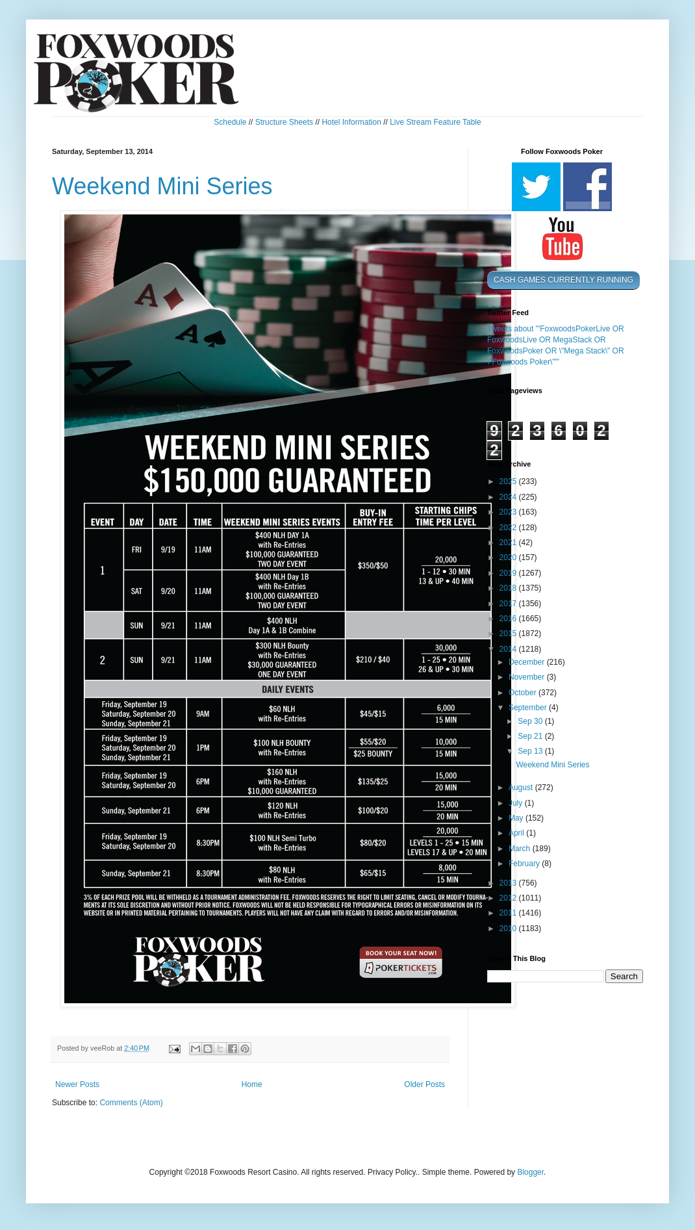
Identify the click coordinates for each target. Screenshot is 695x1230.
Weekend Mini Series (162, 186)
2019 (509, 573)
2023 (509, 512)
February (525, 863)
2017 (509, 603)
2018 (509, 588)
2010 (509, 928)
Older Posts (424, 1084)
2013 (509, 883)
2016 (509, 618)
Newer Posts (77, 1084)
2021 (509, 542)
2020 (509, 557)
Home (252, 1084)
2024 (509, 497)
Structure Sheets (284, 122)
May (517, 818)
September (529, 707)
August (522, 787)
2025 (509, 481)
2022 (509, 527)
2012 (509, 898)
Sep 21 (531, 736)
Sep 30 (531, 721)
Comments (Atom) (130, 1102)
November (528, 677)
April (517, 833)
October (523, 692)
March (521, 848)
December (528, 662)
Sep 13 (531, 751)
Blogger (530, 1172)
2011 (509, 912)
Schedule (230, 122)
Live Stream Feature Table (435, 122)
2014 (509, 649)
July (517, 803)
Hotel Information (351, 122)
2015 (509, 633)
